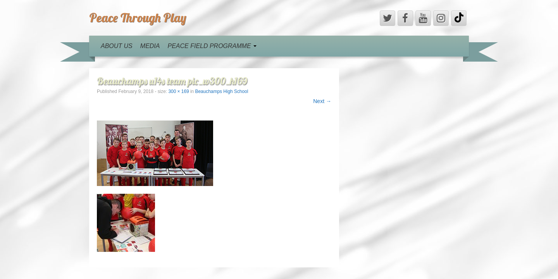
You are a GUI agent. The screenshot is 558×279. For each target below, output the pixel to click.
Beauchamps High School (221, 91)
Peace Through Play (137, 17)
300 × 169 (178, 91)
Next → (322, 101)
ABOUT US (117, 46)
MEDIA (150, 46)
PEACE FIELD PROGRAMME (212, 46)
